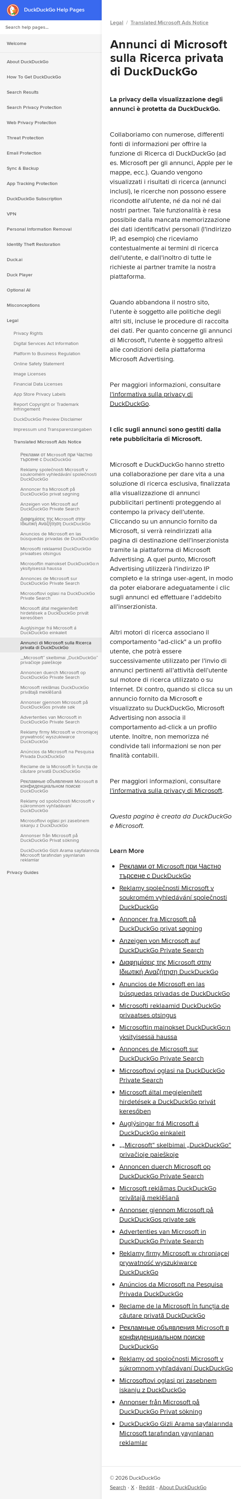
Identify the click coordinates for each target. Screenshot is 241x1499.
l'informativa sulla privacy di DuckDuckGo (151, 398)
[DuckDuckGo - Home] (15, 10)
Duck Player (20, 274)
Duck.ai (14, 259)
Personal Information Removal (39, 229)
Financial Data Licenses (38, 383)
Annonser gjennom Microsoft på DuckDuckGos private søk (54, 704)
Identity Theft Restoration (33, 244)
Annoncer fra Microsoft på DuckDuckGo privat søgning (49, 491)
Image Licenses (30, 373)
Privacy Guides (23, 872)
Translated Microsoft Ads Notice (47, 441)
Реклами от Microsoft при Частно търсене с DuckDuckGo (56, 457)
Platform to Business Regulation (47, 353)
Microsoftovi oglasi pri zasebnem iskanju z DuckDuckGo (54, 823)
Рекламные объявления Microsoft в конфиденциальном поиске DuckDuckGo (59, 786)
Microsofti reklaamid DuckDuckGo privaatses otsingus (55, 551)
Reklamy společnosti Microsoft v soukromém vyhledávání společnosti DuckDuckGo (58, 474)
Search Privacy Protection (34, 107)
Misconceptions (23, 305)
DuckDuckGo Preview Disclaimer (48, 419)
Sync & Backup (23, 168)
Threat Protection (25, 137)
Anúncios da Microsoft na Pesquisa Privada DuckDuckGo (57, 754)
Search (118, 1487)
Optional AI (19, 289)
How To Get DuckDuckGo (34, 76)
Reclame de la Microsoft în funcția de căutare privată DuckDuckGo (59, 769)
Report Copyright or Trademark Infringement (46, 406)
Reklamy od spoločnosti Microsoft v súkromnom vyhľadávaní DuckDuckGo (57, 806)
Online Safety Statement (39, 363)
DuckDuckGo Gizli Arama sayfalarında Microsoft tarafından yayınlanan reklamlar (59, 855)
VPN (11, 213)
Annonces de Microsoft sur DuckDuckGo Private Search (50, 580)
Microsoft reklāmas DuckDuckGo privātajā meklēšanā (54, 689)
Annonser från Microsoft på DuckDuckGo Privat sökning (49, 838)
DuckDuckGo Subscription (34, 198)
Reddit (147, 1487)
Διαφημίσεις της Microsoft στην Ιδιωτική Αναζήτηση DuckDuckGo (55, 521)
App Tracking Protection (32, 183)
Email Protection (24, 152)
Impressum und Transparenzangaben (53, 429)
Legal (12, 320)
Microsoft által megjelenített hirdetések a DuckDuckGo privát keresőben (54, 613)
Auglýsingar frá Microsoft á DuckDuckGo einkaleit (48, 630)
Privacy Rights (28, 333)
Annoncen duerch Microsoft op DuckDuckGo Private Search (53, 675)
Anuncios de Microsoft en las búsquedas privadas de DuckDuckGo (59, 536)
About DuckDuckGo (27, 61)
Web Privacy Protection (31, 122)
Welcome (16, 43)
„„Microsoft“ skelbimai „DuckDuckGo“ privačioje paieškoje (59, 660)
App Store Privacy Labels (40, 394)
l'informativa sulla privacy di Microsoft (166, 790)
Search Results (23, 92)
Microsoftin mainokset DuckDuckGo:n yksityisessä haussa (59, 566)
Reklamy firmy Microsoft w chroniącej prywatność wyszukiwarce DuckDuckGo (59, 737)
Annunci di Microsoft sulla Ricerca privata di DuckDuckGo (55, 645)
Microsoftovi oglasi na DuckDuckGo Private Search (57, 595)
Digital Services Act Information (46, 343)
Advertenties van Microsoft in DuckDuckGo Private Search (51, 719)
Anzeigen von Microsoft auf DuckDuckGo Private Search (50, 506)
